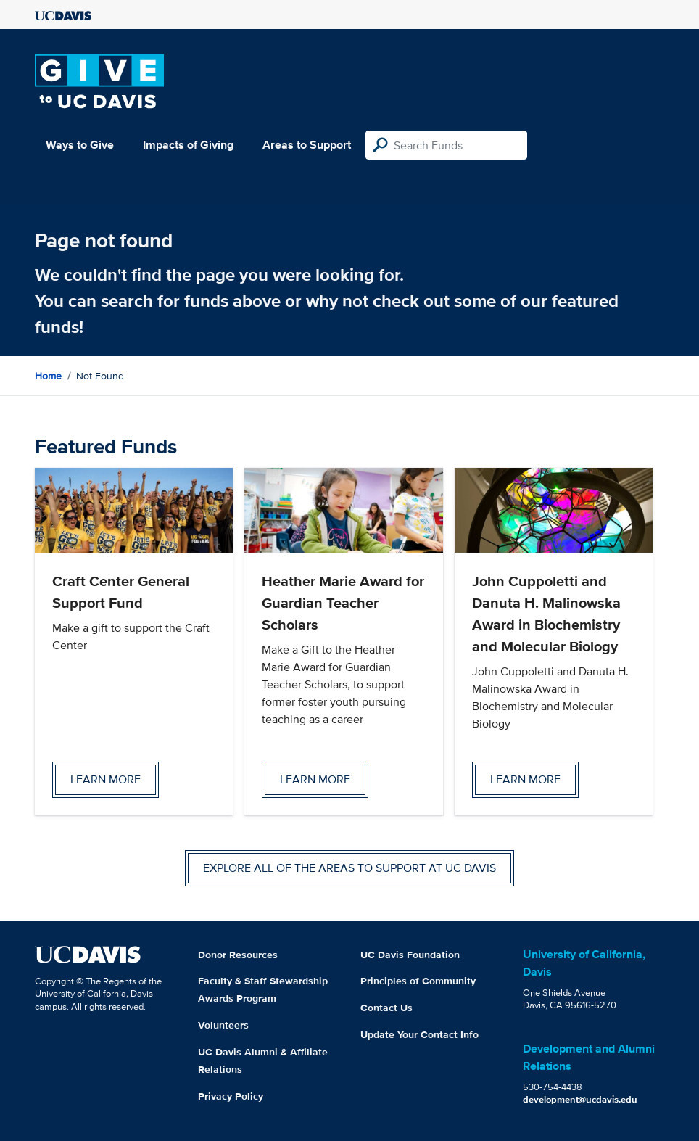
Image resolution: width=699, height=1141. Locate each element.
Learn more (105, 779)
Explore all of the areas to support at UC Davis (349, 868)
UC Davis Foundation (410, 954)
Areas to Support (306, 144)
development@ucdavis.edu (580, 1099)
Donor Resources (238, 954)
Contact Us (386, 1007)
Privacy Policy (230, 1096)
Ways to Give (80, 144)
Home (48, 375)
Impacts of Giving (188, 144)
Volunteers (223, 1025)
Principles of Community (418, 980)
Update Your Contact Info (419, 1034)
